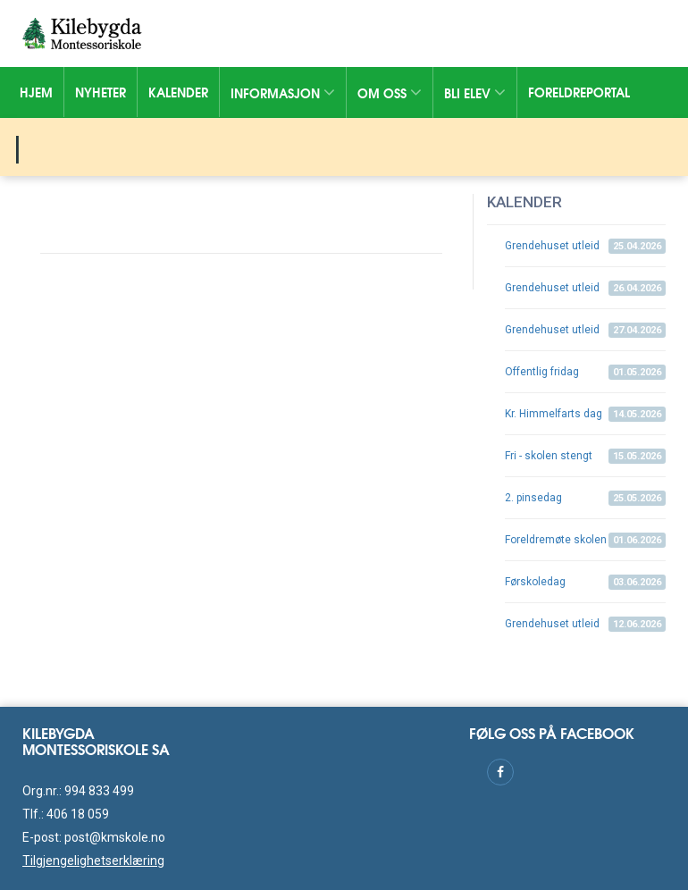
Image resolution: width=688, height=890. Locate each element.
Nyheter (100, 92)
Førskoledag (585, 582)
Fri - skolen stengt (585, 456)
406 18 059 (77, 814)
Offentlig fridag (585, 372)
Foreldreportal (579, 92)
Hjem (36, 92)
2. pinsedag (585, 498)
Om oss (389, 93)
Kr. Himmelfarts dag (585, 414)
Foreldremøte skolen (585, 540)
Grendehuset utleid (585, 246)
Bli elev (475, 93)
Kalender (178, 92)
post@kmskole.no (114, 837)
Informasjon (283, 93)
